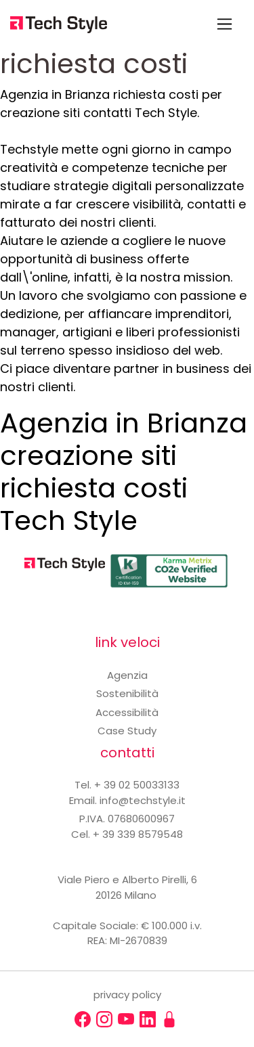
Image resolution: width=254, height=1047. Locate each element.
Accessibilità (127, 712)
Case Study (127, 730)
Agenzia (127, 675)
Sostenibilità (127, 693)
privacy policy (127, 994)
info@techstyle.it (143, 800)
